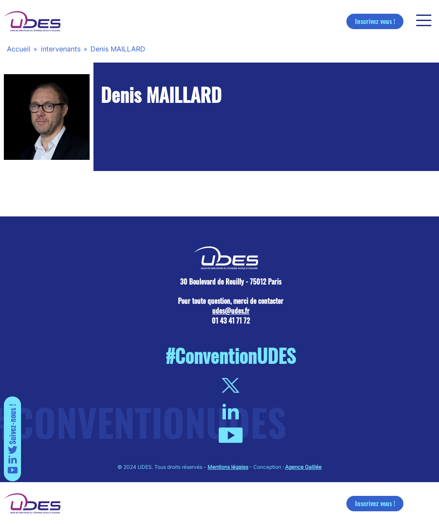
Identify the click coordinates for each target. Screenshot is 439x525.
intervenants (61, 49)
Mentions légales (227, 467)
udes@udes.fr (231, 311)
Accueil (18, 49)
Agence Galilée (303, 467)
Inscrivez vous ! (375, 21)
